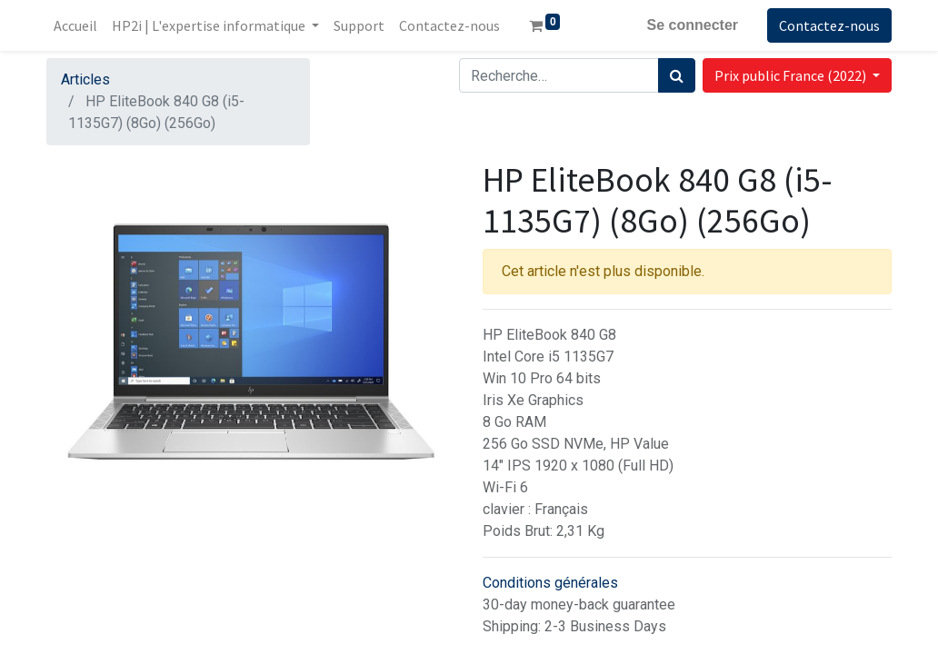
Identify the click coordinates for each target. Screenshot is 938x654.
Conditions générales (550, 582)
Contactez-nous (829, 25)
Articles (85, 79)
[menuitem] (75, 25)
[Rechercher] (676, 75)
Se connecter (692, 25)
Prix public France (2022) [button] (791, 75)
